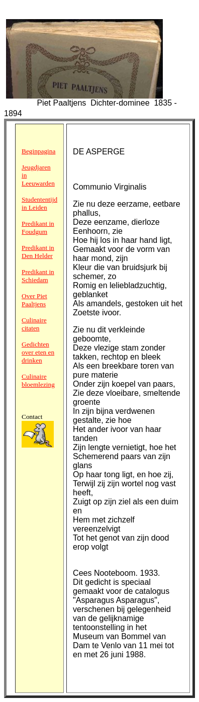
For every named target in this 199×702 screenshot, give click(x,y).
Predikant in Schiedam (38, 276)
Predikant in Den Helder (38, 251)
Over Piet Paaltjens (34, 300)
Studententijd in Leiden (39, 203)
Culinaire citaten (34, 324)
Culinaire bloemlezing (38, 380)
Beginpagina (38, 151)
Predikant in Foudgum (38, 227)
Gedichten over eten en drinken (38, 352)
